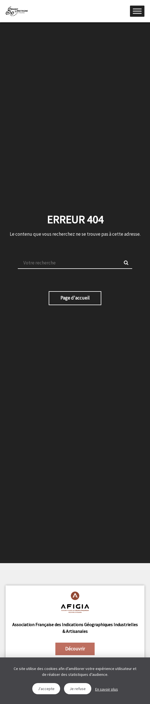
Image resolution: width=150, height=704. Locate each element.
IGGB (17, 11)
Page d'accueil (75, 298)
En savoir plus (106, 689)
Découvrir (75, 649)
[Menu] (137, 11)
